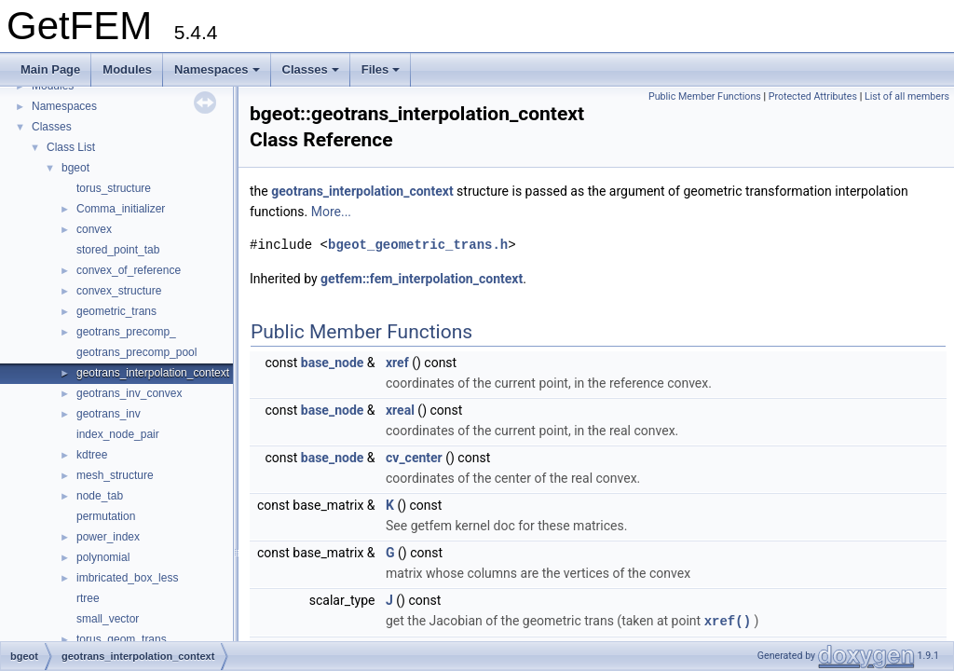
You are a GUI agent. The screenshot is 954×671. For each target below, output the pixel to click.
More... (331, 211)
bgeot (75, 167)
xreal (400, 410)
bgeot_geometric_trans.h (418, 244)
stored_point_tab (117, 249)
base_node (332, 362)
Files (381, 69)
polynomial (102, 557)
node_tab (99, 495)
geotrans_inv (108, 413)
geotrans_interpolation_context (152, 372)
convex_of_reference (128, 270)
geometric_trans (116, 311)
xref (397, 362)
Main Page (50, 69)
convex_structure (118, 290)
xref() (727, 620)
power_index (108, 536)
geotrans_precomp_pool (136, 352)
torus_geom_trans (121, 639)
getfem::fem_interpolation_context (421, 278)
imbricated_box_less (127, 577)
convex (94, 229)
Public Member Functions (704, 96)
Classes (310, 69)
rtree (88, 598)
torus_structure (113, 188)
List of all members (907, 96)
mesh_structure (115, 475)
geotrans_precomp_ (126, 331)
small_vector (107, 618)
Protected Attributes (813, 96)
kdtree (91, 454)
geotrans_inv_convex (129, 393)
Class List (71, 147)
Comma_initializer (120, 208)
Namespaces (217, 69)
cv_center (414, 457)
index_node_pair (117, 434)
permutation (105, 516)
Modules (127, 69)
